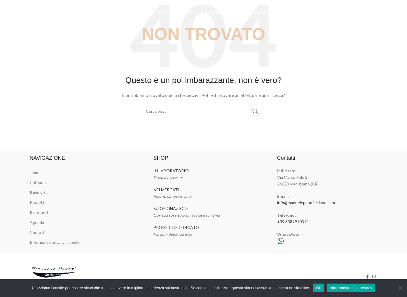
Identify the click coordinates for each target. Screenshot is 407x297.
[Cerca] (203, 111)
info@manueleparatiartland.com (306, 202)
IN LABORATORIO (171, 170)
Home (35, 172)
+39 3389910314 (293, 221)
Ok (318, 288)
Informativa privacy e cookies (56, 242)
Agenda (37, 222)
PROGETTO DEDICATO (176, 227)
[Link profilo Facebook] (366, 13)
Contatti (38, 232)
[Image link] (55, 276)
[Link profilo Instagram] (373, 13)
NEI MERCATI (166, 189)
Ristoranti (39, 212)
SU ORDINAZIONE (171, 208)
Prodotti (37, 202)
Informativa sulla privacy (351, 288)
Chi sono (38, 182)
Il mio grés (39, 192)
